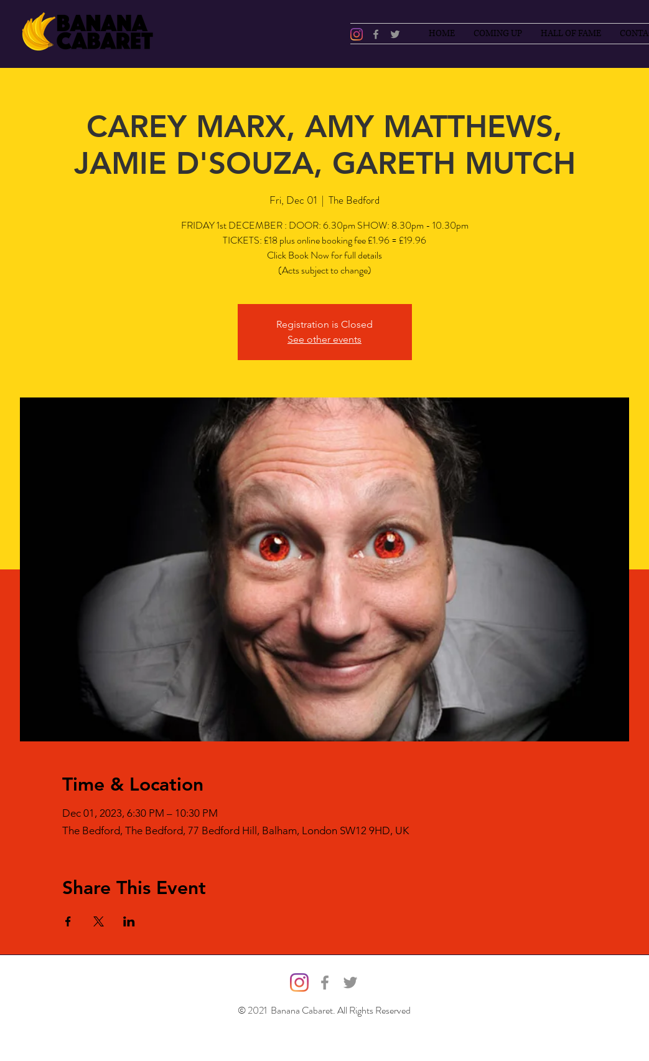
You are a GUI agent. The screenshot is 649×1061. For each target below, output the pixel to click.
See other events (324, 339)
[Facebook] (376, 34)
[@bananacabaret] (356, 34)
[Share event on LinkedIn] (129, 921)
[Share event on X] (99, 921)
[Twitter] (395, 34)
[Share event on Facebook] (68, 921)
